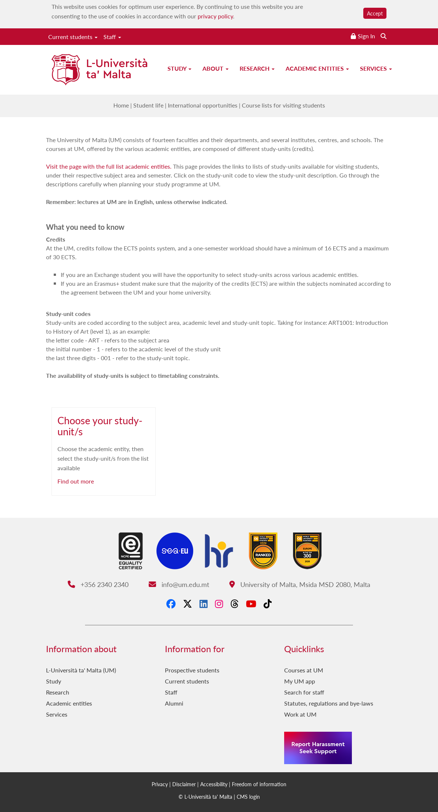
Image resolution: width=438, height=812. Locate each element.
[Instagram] (219, 603)
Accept (375, 13)
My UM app (299, 681)
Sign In (366, 36)
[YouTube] (251, 603)
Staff (112, 36)
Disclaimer (184, 784)
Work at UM (300, 714)
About (215, 68)
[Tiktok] (268, 603)
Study (179, 68)
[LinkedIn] (203, 603)
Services (376, 68)
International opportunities (202, 105)
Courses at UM (303, 670)
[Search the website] (383, 36)
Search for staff (304, 692)
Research (257, 68)
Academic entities (317, 68)
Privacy (160, 784)
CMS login (248, 796)
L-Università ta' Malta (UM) (81, 670)
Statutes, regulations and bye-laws (328, 703)
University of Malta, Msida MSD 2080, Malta (299, 584)
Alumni (174, 703)
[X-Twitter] (187, 603)
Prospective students (192, 670)
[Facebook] (171, 603)
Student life (148, 105)
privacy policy (215, 16)
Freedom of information (259, 784)
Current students (73, 36)
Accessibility (213, 784)
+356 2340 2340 (98, 584)
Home (121, 105)
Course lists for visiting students (283, 105)
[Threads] (234, 603)
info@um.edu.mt (179, 584)
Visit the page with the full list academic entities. (109, 166)
